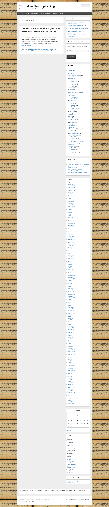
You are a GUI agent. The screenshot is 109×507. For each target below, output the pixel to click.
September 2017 (71, 335)
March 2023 (70, 234)
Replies (51, 50)
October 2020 (71, 277)
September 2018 (71, 316)
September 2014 (71, 392)
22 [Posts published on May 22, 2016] (68, 423)
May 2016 (70, 360)
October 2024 (71, 207)
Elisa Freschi (69, 451)
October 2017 (71, 334)
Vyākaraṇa (71, 109)
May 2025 (70, 196)
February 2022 (71, 255)
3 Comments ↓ (42, 33)
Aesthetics (71, 120)
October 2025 (71, 188)
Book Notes (70, 70)
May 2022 (70, 250)
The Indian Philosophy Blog (37, 6)
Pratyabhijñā (73, 97)
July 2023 (70, 228)
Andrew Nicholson (70, 461)
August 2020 (70, 280)
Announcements (71, 69)
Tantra (72, 150)
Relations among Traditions (77, 141)
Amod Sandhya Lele (71, 458)
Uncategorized (71, 154)
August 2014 (70, 393)
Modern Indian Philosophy (75, 92)
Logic (47, 49)
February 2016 (71, 365)
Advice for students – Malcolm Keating (76, 25)
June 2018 (70, 321)
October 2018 (71, 315)
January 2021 (71, 272)
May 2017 (70, 341)
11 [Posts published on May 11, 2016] (77, 418)
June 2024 (70, 212)
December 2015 (71, 368)
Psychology (71, 144)
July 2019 (70, 300)
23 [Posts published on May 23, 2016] (71, 423)
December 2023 (71, 222)
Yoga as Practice (74, 152)
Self (72, 131)
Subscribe (71, 56)
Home (21, 13)
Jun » (71, 430)
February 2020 (71, 289)
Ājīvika (70, 76)
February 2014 (71, 403)
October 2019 (71, 296)
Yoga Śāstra (72, 111)
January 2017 (71, 348)
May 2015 (70, 379)
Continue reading (26, 45)
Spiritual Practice (73, 146)
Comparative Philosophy (35, 49)
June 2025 (70, 195)
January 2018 (71, 329)
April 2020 (70, 286)
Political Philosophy (73, 143)
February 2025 (71, 201)
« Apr (68, 430)
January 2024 (71, 220)
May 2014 (70, 398)
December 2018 (71, 311)
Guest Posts (70, 73)
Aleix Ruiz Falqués (71, 467)
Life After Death (74, 138)
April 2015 (70, 381)
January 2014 (71, 405)
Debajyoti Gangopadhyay (36, 50)
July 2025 (70, 193)
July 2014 (70, 395)
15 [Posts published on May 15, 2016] (68, 420)
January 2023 (71, 237)
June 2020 (70, 283)
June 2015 (70, 378)
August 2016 (70, 356)
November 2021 (71, 260)
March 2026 (70, 182)
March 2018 (70, 326)
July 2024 (70, 211)
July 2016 (70, 357)
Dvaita (72, 106)
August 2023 (70, 226)
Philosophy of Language (74, 133)
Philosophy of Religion (74, 135)
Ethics (70, 124)
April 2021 (70, 267)
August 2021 (70, 263)
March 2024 (70, 217)
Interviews (43, 49)
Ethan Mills (69, 459)
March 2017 (70, 345)
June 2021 (70, 264)
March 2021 (70, 269)
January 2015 (71, 386)
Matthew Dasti (70, 445)
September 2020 (71, 278)
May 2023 (70, 231)
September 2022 (71, 244)
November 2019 (71, 294)
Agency (72, 130)
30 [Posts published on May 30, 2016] (71, 426)
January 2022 (71, 256)
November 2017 (71, 332)
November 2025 (71, 187)
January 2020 (71, 291)
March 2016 (70, 364)
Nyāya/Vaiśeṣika (52, 49)
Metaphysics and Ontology (75, 128)
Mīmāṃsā (71, 91)
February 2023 (71, 236)
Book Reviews (34, 13)
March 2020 (70, 288)
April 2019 (70, 305)
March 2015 (70, 382)
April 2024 (70, 215)
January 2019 (71, 310)
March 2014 (70, 401)
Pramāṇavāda (24, 50)
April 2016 (70, 362)
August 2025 (70, 192)
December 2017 (71, 330)
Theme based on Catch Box (84, 499)
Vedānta (71, 102)
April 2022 (70, 252)
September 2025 (71, 190)
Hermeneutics (72, 125)
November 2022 (71, 241)
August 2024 (70, 209)
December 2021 (71, 258)
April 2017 (70, 343)
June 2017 (70, 340)
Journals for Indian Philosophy (74, 26)
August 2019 (70, 299)
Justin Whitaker (70, 472)
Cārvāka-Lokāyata (73, 87)
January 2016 (71, 367)
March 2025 (70, 200)
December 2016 (71, 349)
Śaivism (71, 95)
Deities (72, 136)
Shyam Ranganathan (71, 464)
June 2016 (70, 359)
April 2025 (70, 198)
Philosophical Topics (72, 119)
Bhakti (72, 147)
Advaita (72, 103)
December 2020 (71, 274)
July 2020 (70, 282)
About (27, 13)
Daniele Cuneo (70, 444)
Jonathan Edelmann (71, 448)
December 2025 (71, 185)
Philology (70, 117)
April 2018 (70, 324)
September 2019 (71, 297)
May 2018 (70, 322)
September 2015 (71, 373)
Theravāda (73, 84)
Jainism (71, 89)
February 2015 (71, 384)
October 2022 (71, 242)
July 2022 (70, 247)
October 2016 (71, 352)
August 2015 (70, 375)
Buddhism (27, 49)
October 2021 (71, 261)
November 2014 (71, 389)
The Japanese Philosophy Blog (73, 481)
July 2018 (70, 319)
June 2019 (70, 302)
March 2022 (70, 253)
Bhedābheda (74, 105)
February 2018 (71, 327)
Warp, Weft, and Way (71, 482)
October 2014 (71, 390)
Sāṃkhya (71, 100)
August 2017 (70, 337)
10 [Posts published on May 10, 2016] (74, 418)
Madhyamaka (74, 81)
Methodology (70, 114)
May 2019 (70, 304)
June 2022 (70, 248)
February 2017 (71, 346)
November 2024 (71, 206)
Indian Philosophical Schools (74, 75)
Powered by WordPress (71, 499)
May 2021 (70, 266)
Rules (61, 13)
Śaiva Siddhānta (74, 98)
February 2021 (71, 271)
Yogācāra (73, 86)
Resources (55, 13)
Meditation (73, 149)
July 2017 (70, 338)
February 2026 (71, 184)
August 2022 (70, 245)
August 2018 (70, 318)
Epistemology (72, 122)
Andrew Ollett (69, 462)
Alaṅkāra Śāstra (72, 78)
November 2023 (71, 223)
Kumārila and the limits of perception (75, 162)
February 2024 (71, 218)
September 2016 (71, 354)
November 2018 (71, 313)
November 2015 (71, 370)
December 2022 (71, 239)
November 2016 (71, 351)
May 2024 (70, 214)
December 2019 (71, 293)
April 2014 (70, 400)
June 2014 (70, 397)
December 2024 (71, 204)
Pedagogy (70, 116)
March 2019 (70, 307)
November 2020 (71, 275)
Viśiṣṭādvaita (74, 108)
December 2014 (71, 387)
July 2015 (70, 376)
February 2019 (71, 308)
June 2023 (70, 230)
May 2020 (70, 285)
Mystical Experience (75, 139)
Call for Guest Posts (45, 13)
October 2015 (71, 371)
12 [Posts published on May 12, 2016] (80, 418)
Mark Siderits (45, 50)
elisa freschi (35, 33)
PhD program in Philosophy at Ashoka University (78, 164)
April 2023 (70, 233)
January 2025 (71, 203)
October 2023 (71, 225)
